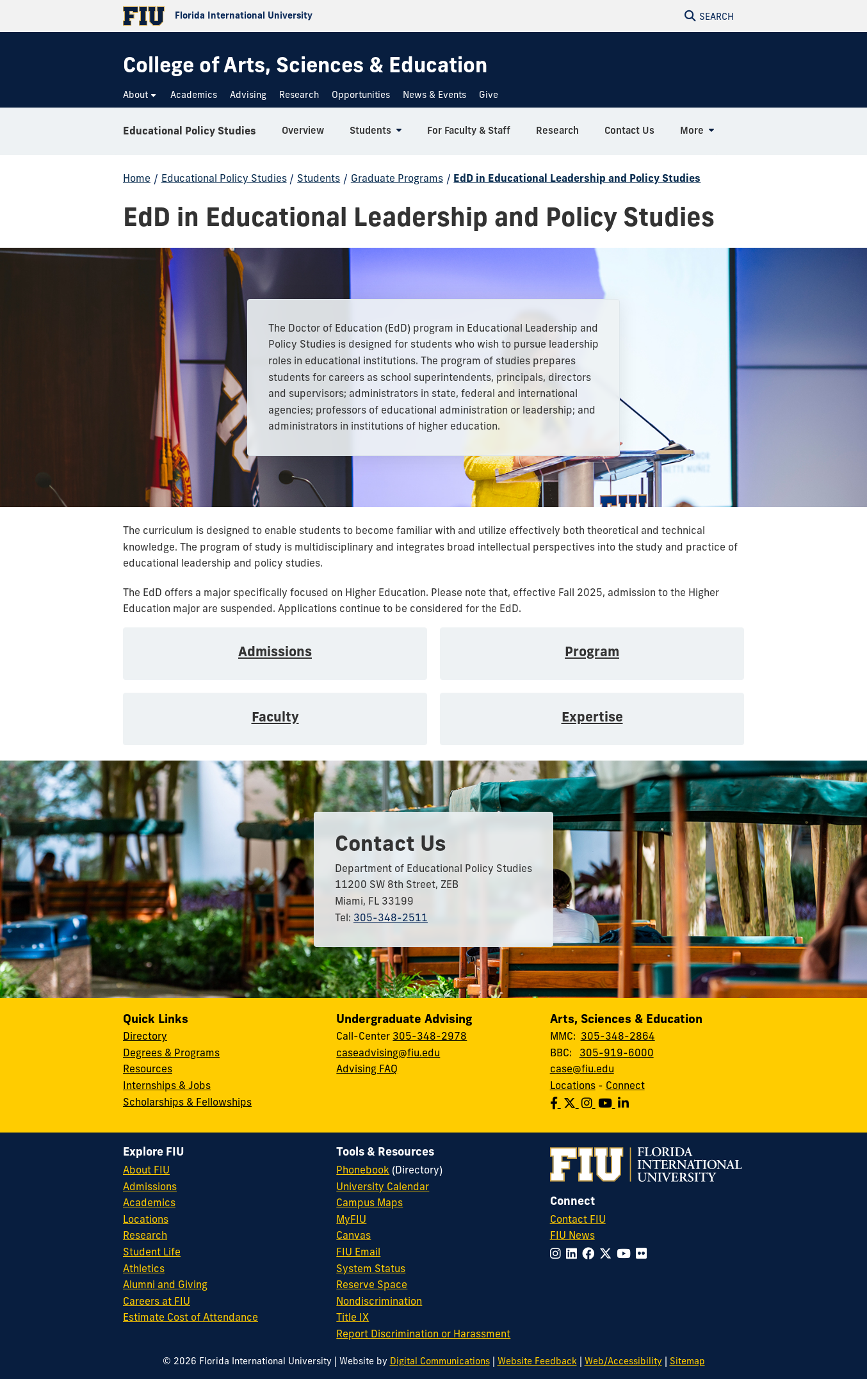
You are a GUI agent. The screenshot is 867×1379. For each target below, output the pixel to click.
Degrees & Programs (171, 1052)
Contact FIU (578, 1219)
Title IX (352, 1316)
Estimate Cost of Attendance (190, 1316)
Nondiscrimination (379, 1300)
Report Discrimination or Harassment (423, 1333)
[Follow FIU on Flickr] (644, 1253)
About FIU (146, 1169)
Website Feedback (537, 1361)
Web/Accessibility (623, 1361)
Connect (625, 1085)
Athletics (144, 1268)
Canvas (353, 1235)
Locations (573, 1085)
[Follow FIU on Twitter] (608, 1253)
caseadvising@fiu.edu (388, 1052)
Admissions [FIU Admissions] (150, 1186)
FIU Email (358, 1251)
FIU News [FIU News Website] (572, 1235)
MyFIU (351, 1219)
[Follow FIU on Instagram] (558, 1253)
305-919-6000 (616, 1052)
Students (318, 178)
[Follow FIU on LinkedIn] (574, 1253)
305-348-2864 (618, 1035)
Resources (147, 1068)
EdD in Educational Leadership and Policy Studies (577, 178)
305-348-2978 (430, 1035)
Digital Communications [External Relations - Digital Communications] (440, 1361)
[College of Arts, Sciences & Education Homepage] (305, 65)
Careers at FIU (156, 1300)
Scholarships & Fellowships (187, 1101)
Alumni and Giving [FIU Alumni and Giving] (165, 1284)
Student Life (152, 1251)
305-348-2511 (390, 917)
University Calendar (382, 1186)
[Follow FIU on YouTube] (626, 1253)
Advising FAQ (367, 1068)
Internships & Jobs (167, 1085)
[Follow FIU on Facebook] (590, 1253)
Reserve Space (371, 1284)
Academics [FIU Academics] (149, 1202)
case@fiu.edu (582, 1068)
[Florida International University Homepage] (278, 16)
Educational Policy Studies (189, 130)
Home (136, 178)
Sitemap (687, 1361)
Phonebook (362, 1169)
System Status (370, 1268)
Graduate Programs (397, 178)
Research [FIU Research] (145, 1235)
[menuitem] (140, 95)
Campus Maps (369, 1202)
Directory (145, 1035)
